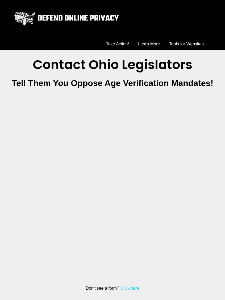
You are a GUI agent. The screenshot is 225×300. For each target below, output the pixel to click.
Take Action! (117, 44)
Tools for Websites (186, 44)
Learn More (149, 44)
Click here (129, 288)
